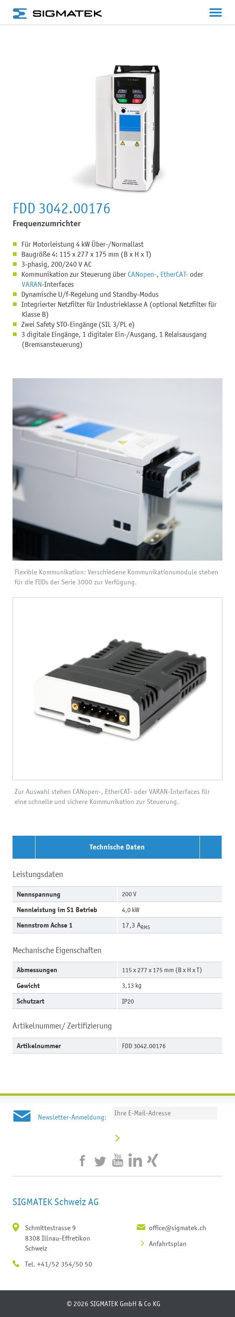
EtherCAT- (174, 274)
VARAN (32, 284)
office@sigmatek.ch (177, 1227)
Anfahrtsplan (168, 1243)
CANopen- (142, 274)
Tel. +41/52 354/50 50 (58, 1264)
